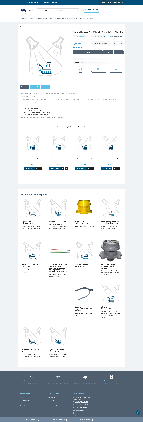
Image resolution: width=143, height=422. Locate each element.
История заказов (51, 400)
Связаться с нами (24, 403)
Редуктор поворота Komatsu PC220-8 (82, 222)
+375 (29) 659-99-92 (80, 402)
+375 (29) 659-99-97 (80, 404)
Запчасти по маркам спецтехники (66, 19)
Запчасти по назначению (44, 19)
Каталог (31, 19)
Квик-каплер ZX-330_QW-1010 (81, 265)
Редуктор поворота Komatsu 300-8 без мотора (109, 266)
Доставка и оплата (32, 2)
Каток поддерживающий (58, 159)
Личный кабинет (51, 397)
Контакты (55, 2)
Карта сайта (23, 405)
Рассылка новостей (52, 405)
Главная (23, 19)
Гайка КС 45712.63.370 (57, 222)
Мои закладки (50, 403)
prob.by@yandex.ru (79, 410)
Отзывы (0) (34, 87)
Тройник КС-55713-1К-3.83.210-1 (29, 222)
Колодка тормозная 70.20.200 (30, 265)
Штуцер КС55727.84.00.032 (108, 308)
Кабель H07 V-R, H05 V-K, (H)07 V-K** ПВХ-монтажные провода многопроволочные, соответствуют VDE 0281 (58, 267)
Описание (24, 87)
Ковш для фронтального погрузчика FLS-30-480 (111, 222)
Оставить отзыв (116, 36)
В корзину (29, 168)
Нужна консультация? (100, 43)
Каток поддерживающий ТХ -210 (33, 159)
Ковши (82, 19)
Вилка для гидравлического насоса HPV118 (84, 309)
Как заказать (45, 2)
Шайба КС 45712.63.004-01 (31, 350)
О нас (22, 2)
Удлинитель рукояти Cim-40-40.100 (57, 350)
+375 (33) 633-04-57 (80, 407)
